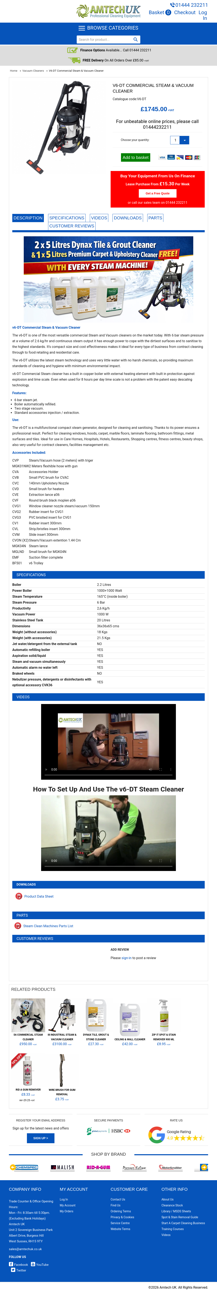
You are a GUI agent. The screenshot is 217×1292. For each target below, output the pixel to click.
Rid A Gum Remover (28, 1089)
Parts (155, 218)
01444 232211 (191, 5)
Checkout (185, 12)
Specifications (66, 218)
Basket (160, 12)
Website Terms (120, 1229)
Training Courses (172, 1229)
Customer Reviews (71, 226)
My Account (67, 1205)
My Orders (66, 1211)
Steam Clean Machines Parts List (43, 926)
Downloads (128, 218)
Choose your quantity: (135, 140)
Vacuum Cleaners (33, 70)
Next (204, 1167)
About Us (167, 1199)
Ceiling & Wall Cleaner (130, 1039)
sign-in (127, 958)
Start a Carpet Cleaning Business (183, 1223)
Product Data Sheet (34, 896)
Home (13, 70)
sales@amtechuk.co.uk (25, 1249)
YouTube (39, 1265)
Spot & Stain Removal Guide (179, 1217)
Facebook (18, 1265)
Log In (203, 15)
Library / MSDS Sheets (176, 1211)
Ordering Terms (121, 1211)
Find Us (116, 1205)
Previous (13, 1167)
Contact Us (118, 1199)
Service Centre (120, 1223)
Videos (99, 218)
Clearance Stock (172, 1205)
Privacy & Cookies (122, 1217)
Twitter (17, 1270)
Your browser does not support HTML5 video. (108, 742)
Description (28, 218)
